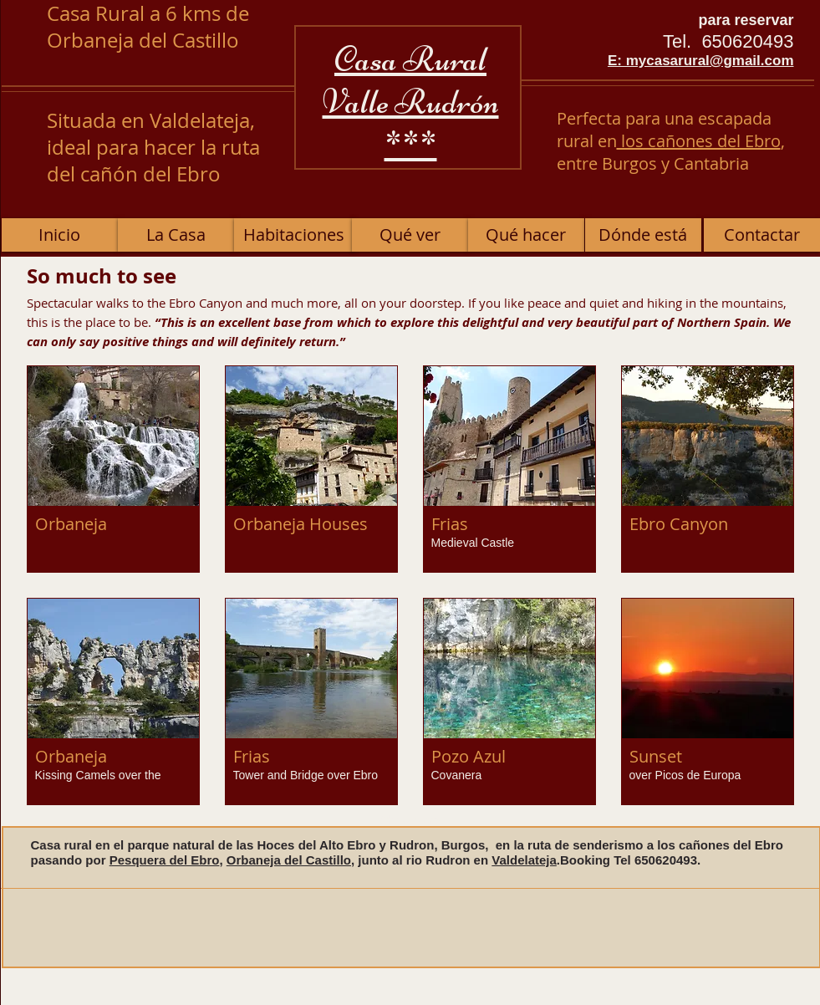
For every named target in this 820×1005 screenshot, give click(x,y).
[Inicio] (60, 235)
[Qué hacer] (526, 235)
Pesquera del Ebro (165, 860)
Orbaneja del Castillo (289, 860)
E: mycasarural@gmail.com (701, 61)
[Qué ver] (410, 235)
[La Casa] (176, 235)
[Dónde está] (643, 235)
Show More (410, 820)
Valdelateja (524, 860)
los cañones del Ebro (699, 141)
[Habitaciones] (294, 235)
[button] (113, 469)
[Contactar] (762, 235)
